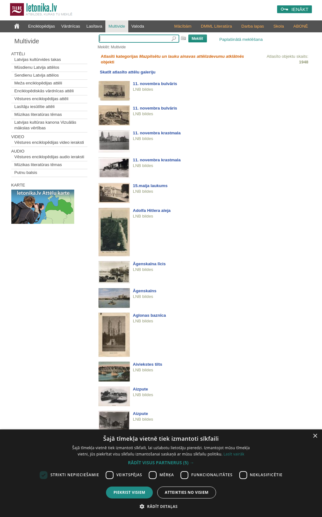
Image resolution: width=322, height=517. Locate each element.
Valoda (137, 26)
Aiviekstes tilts (147, 364)
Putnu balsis (25, 172)
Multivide (116, 26)
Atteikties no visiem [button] (186, 492)
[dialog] (161, 473)
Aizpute (140, 389)
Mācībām (183, 26)
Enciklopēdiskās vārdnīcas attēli (44, 91)
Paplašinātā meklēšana (241, 39)
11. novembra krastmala (157, 133)
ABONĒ (300, 26)
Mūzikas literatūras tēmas (38, 114)
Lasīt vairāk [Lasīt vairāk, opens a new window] (234, 454)
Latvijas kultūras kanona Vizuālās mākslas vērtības (45, 125)
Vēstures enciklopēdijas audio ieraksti (49, 156)
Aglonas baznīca (149, 315)
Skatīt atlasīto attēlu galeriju (128, 72)
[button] (161, 463)
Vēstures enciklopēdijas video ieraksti (49, 142)
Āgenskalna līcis (149, 263)
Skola (278, 26)
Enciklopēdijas (41, 26)
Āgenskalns (145, 290)
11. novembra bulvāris (155, 83)
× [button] (315, 436)
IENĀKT (299, 9)
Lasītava (94, 26)
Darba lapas (253, 26)
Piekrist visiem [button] (129, 492)
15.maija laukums (150, 185)
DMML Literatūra (216, 26)
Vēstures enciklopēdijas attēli (41, 98)
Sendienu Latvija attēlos (36, 75)
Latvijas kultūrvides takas (37, 59)
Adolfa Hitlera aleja (152, 210)
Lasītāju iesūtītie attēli (34, 106)
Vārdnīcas (70, 26)
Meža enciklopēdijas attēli (38, 83)
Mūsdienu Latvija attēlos (36, 67)
